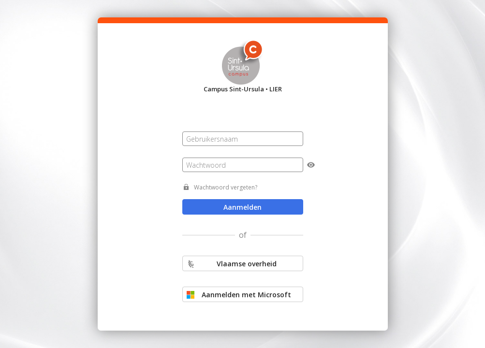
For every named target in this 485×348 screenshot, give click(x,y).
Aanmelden (242, 207)
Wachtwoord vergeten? (225, 187)
